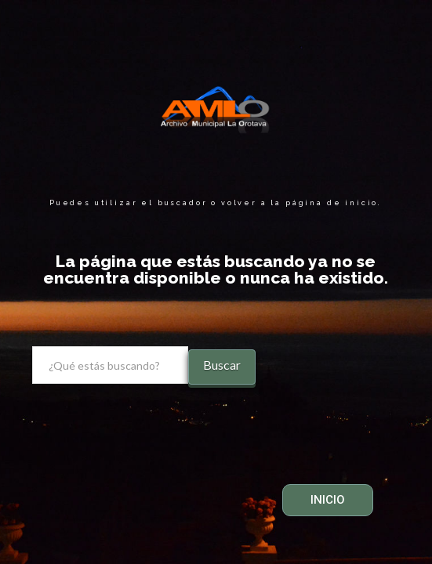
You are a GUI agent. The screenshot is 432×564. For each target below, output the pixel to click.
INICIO (327, 500)
